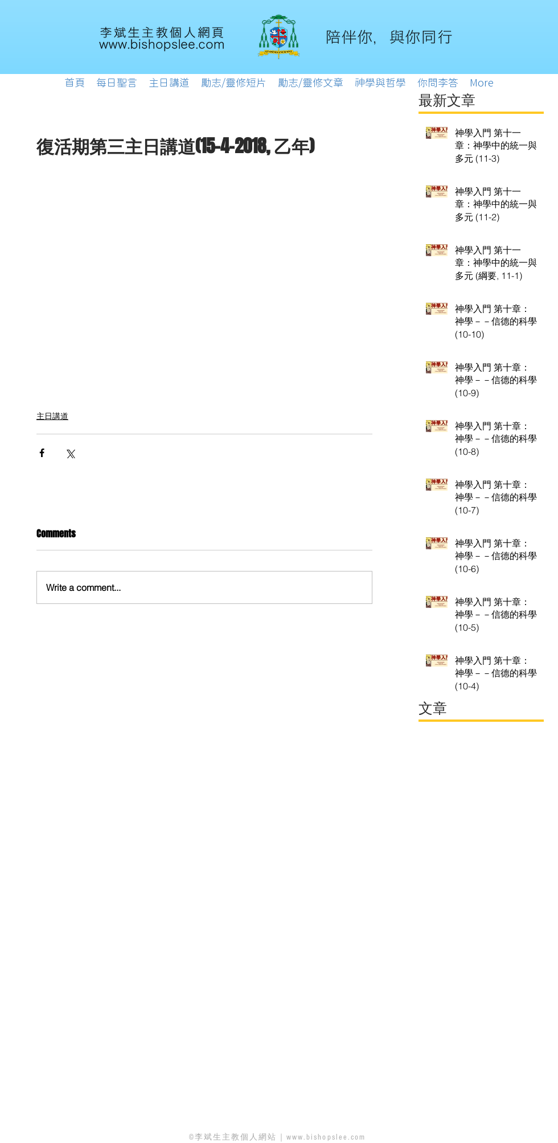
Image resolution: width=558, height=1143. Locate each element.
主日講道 (52, 416)
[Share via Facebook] (41, 452)
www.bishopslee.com (326, 1137)
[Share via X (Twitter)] (69, 452)
